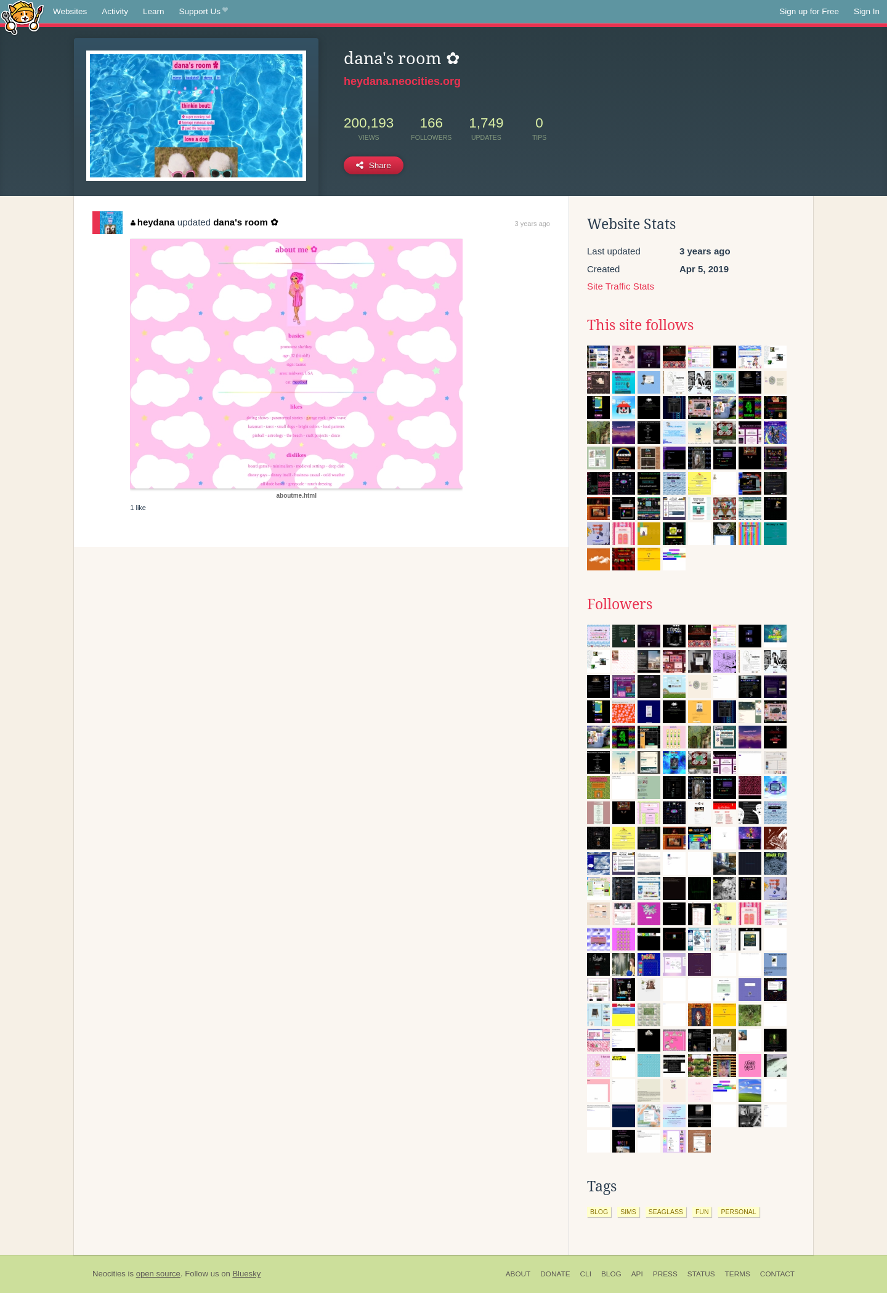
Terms (737, 1274)
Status (701, 1274)
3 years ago (532, 223)
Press (665, 1274)
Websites (70, 11)
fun (702, 1211)
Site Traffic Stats (620, 286)
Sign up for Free (809, 11)
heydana (152, 222)
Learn (153, 11)
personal (738, 1211)
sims (628, 1211)
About (518, 1274)
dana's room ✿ (245, 222)
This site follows (640, 325)
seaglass (666, 1211)
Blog (611, 1274)
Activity (115, 11)
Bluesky (246, 1273)
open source (158, 1273)
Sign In (867, 11)
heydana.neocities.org (402, 81)
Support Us (203, 12)
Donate (555, 1274)
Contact (777, 1274)
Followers (619, 604)
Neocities (109, 1273)
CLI (585, 1274)
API (637, 1274)
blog (599, 1211)
